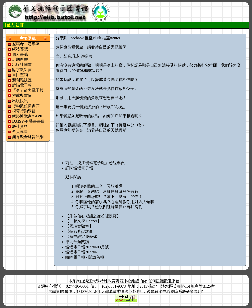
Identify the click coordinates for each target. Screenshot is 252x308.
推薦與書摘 (22, 95)
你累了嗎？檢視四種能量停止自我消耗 (108, 207)
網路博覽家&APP (27, 116)
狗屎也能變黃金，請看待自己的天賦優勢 (91, 130)
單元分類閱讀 (77, 242)
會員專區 (20, 132)
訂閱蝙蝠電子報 (79, 168)
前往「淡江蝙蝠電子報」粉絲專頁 (95, 163)
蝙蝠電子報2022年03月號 (87, 247)
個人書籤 (20, 54)
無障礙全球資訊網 (28, 137)
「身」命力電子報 (28, 90)
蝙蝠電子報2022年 (81, 252)
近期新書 (20, 59)
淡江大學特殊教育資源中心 (107, 281)
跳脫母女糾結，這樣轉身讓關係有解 (106, 191)
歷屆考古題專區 (26, 44)
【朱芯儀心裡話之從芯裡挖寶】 (93, 216)
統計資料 (20, 126)
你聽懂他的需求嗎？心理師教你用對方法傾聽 (114, 202)
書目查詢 (20, 75)
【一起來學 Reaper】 (83, 221)
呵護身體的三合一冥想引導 (99, 186)
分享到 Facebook (70, 38)
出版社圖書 (22, 64)
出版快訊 (20, 101)
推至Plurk (93, 38)
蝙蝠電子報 (22, 85)
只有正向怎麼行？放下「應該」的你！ (108, 196)
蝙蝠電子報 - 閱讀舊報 (84, 257)
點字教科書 (22, 70)
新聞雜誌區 (22, 80)
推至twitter (111, 38)
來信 (176, 281)
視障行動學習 (24, 111)
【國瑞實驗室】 (79, 226)
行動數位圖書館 (26, 106)
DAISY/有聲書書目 (28, 121)
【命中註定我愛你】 (83, 237)
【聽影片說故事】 (81, 231)
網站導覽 (20, 49)
